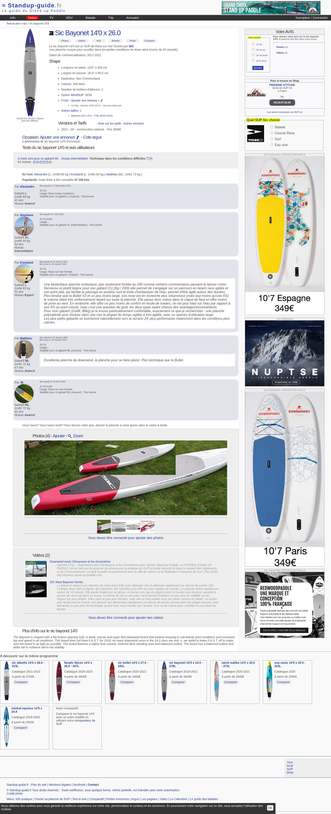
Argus (135, 799)
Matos (32, 17)
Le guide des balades (204, 799)
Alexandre (40, 174)
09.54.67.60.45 (282, 102)
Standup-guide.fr (17, 784)
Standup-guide (32, 5)
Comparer (149, 40)
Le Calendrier (178, 799)
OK (270, 808)
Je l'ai (259, 44)
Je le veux (261, 61)
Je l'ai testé (262, 55)
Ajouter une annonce (60, 137)
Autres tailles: (70, 110)
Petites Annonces (117, 799)
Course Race (284, 133)
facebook (79, 784)
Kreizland (77, 174)
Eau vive (281, 145)
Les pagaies (149, 799)
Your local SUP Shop (289, 767)
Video (163, 799)
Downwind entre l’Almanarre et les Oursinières (80, 561)
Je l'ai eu (260, 50)
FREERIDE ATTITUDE (282, 85)
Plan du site (38, 784)
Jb (21, 382)
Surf (278, 139)
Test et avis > (15, 23)
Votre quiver (254, 37)
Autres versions (133, 123)
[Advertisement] (77, 767)
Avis (99, 40)
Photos (64, 40)
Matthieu (111, 174)
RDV (69, 17)
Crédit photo (15, 793)
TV (51, 17)
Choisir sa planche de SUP (52, 799)
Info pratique (24, 799)
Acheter (116, 40)
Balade (90, 17)
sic (25, 23)
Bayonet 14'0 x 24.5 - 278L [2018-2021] (92, 115)
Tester (132, 40)
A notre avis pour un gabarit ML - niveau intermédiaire (53, 158)
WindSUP (77, 95)
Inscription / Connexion (312, 17)
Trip (110, 17)
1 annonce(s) (30, 141)
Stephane (26, 215)
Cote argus (92, 137)
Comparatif (96, 799)
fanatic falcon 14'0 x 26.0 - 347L (78, 664)
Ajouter (59, 435)
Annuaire (132, 17)
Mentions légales (60, 784)
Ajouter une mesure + (87, 100)
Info (12, 17)
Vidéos (81, 40)
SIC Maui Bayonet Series (66, 582)
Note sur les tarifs (109, 123)
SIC (131, 46)
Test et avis (79, 799)
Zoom (75, 435)
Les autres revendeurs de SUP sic (284, 112)
